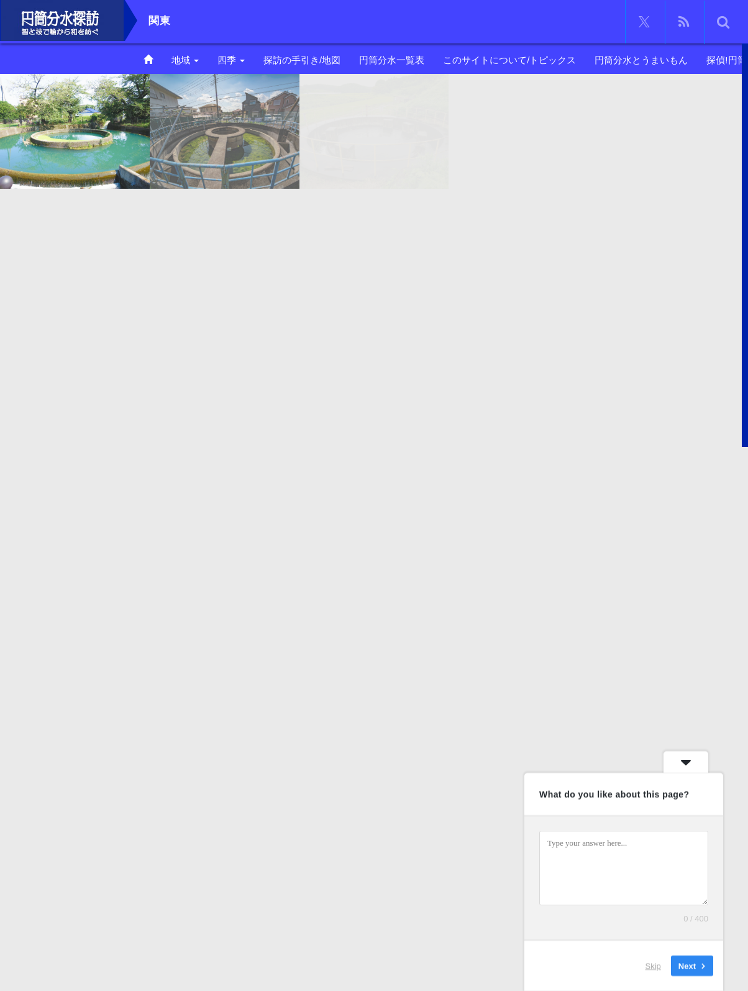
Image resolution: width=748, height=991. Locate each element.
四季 (231, 60)
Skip (653, 966)
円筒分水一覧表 (391, 60)
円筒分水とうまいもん (641, 60)
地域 (185, 60)
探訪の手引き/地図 (301, 60)
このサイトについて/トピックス (509, 60)
